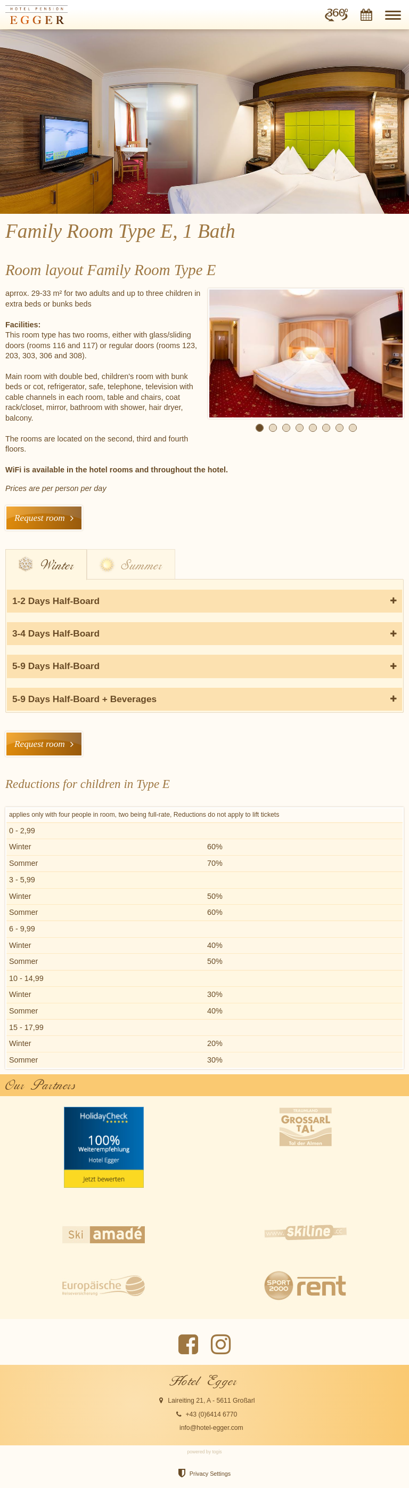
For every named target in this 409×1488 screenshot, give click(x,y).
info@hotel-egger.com (211, 1427)
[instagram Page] (221, 1344)
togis (217, 1451)
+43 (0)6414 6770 (211, 1414)
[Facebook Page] (188, 1344)
